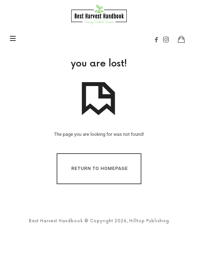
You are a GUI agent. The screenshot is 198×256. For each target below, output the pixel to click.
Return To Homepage (99, 168)
